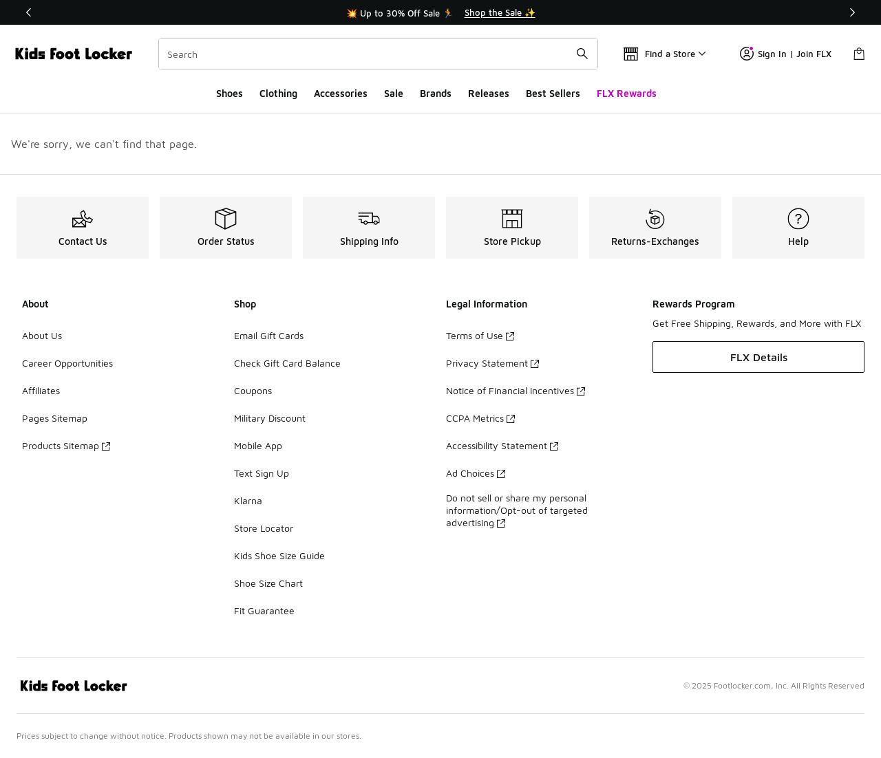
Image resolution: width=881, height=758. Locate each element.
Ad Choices (475, 473)
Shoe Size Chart (268, 583)
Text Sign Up (261, 473)
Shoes (229, 93)
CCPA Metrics (480, 418)
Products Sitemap (66, 445)
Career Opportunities (67, 363)
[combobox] (378, 54)
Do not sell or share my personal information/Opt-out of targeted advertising (517, 510)
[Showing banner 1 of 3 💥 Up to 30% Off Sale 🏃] (440, 12)
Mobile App (258, 445)
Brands (436, 93)
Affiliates (41, 390)
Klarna (248, 500)
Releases (488, 93)
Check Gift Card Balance (287, 363)
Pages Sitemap (54, 418)
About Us (42, 335)
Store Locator (263, 528)
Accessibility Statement (502, 445)
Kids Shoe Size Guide (279, 555)
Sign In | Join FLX (785, 54)
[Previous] (29, 12)
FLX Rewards (627, 93)
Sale (393, 93)
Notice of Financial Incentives (515, 390)
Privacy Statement (492, 363)
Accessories (341, 93)
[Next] (852, 12)
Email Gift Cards (269, 335)
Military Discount (270, 418)
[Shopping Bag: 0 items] (859, 53)
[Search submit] (582, 54)
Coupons (253, 390)
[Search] (378, 54)
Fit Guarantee (264, 610)
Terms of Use (480, 335)
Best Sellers (553, 93)
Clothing (278, 93)
